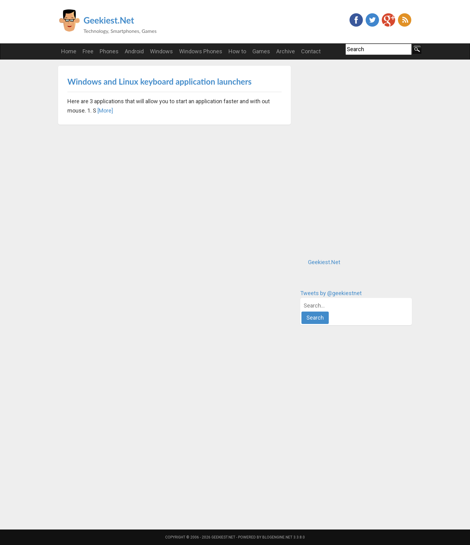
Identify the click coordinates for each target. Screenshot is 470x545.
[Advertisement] (346, 159)
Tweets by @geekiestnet (331, 293)
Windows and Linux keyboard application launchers (159, 81)
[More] (105, 110)
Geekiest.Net (109, 20)
